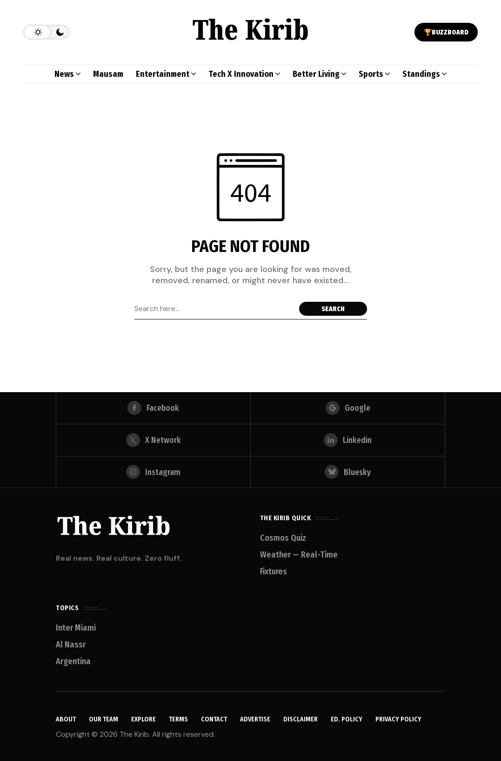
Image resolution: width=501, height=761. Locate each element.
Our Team (103, 720)
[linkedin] (348, 438)
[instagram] (153, 471)
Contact (214, 720)
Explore (143, 720)
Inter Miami (76, 628)
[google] (348, 405)
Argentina (73, 661)
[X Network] (153, 438)
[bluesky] (348, 471)
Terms (178, 720)
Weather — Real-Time (299, 555)
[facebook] (153, 405)
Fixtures (273, 571)
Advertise (255, 720)
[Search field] (214, 309)
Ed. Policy (346, 720)
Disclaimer (300, 720)
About (66, 720)
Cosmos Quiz (283, 538)
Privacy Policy (398, 720)
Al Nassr (71, 644)
